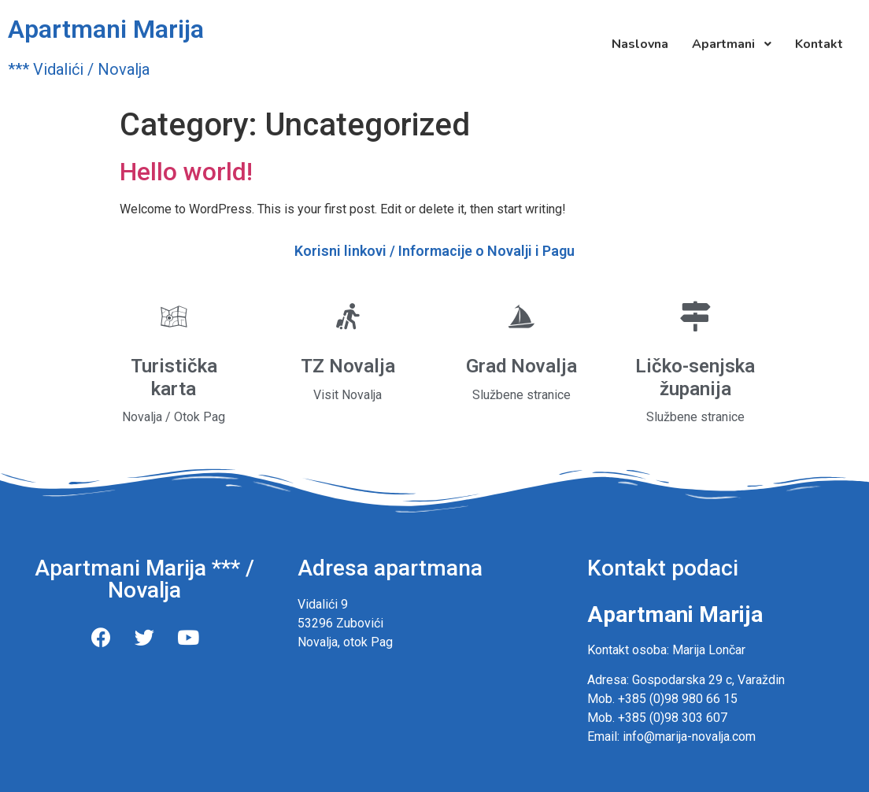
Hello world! (186, 172)
